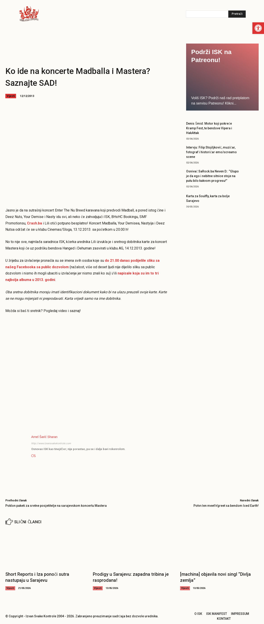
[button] (258, 28)
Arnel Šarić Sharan (44, 437)
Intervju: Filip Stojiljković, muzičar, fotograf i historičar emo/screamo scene (211, 152)
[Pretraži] (237, 14)
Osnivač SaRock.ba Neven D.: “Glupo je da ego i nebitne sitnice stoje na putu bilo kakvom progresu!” (212, 176)
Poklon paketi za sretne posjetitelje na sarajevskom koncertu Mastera (56, 505)
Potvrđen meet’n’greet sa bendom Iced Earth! (226, 505)
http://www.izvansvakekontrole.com (51, 443)
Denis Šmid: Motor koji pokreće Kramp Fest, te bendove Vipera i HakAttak (209, 128)
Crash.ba (34, 223)
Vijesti (10, 96)
